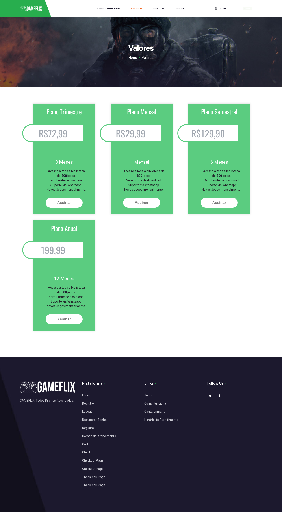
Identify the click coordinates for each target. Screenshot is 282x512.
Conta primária (154, 411)
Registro (88, 403)
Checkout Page (93, 460)
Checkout (89, 452)
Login (86, 395)
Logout (87, 411)
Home (133, 58)
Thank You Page (93, 477)
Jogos (148, 395)
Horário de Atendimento (99, 436)
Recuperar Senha (94, 419)
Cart (85, 444)
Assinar (64, 203)
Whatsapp (247, 8)
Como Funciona (155, 403)
